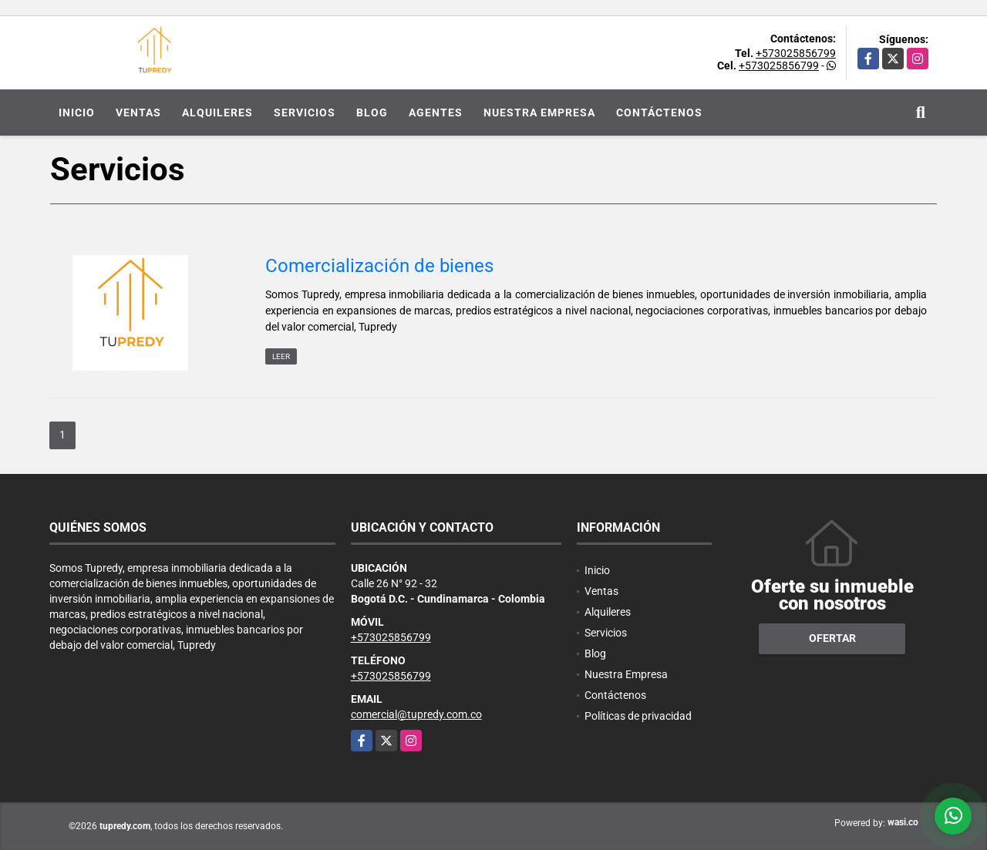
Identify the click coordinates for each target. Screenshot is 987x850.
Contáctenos (659, 112)
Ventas (138, 112)
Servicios (304, 112)
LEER (281, 356)
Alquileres (217, 112)
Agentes (436, 112)
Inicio (77, 112)
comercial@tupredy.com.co (416, 714)
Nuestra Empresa (539, 112)
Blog (372, 112)
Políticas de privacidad (638, 716)
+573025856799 (796, 53)
